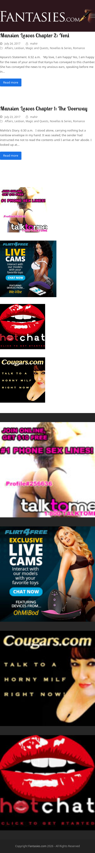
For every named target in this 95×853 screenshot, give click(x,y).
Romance (79, 48)
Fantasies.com (37, 846)
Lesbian (19, 48)
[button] (92, 16)
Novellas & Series (61, 48)
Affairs (9, 48)
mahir (34, 43)
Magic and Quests (36, 48)
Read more (10, 82)
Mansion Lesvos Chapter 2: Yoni (34, 35)
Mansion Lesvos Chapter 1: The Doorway (43, 108)
